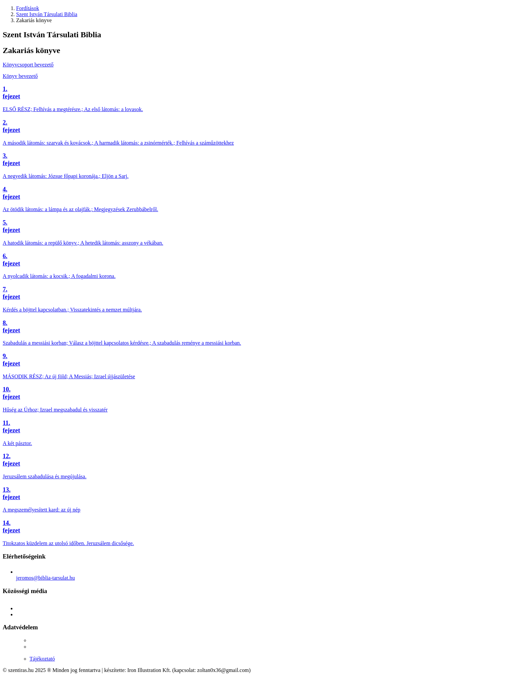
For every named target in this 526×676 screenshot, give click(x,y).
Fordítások (27, 8)
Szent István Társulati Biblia (46, 14)
